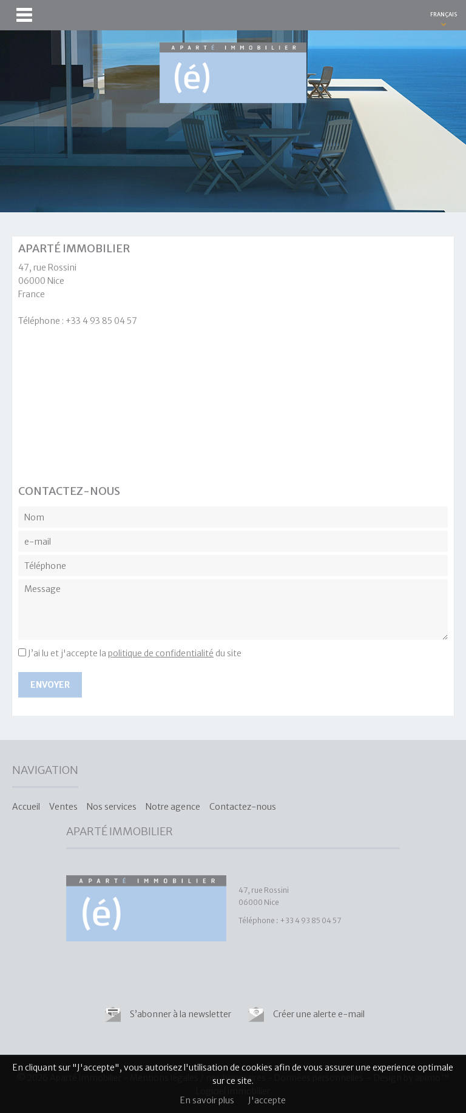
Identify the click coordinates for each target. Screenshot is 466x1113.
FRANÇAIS (443, 14)
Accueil (26, 806)
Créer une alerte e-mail (319, 1014)
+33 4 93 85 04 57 (101, 320)
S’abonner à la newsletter (180, 1014)
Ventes (63, 806)
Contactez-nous (242, 806)
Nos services (112, 806)
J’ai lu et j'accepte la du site (134, 653)
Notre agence (173, 806)
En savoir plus (207, 1100)
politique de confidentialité (161, 653)
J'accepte (267, 1100)
